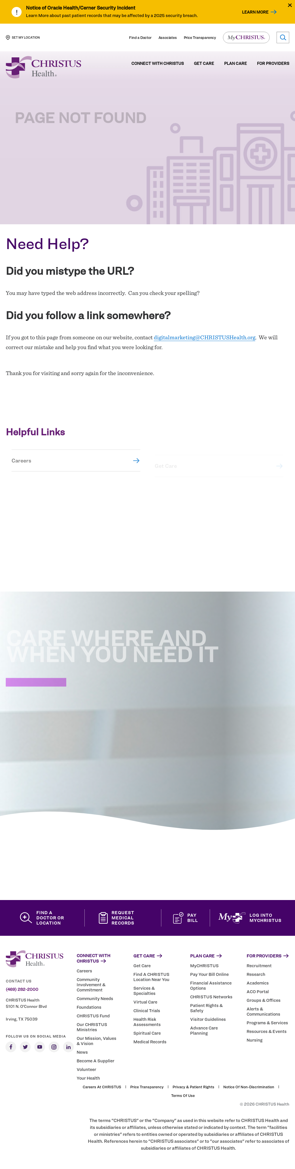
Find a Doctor (140, 37)
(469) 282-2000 (22, 989)
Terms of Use (183, 1095)
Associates (167, 37)
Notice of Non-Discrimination (248, 1087)
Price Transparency (200, 37)
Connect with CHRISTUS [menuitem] (157, 63)
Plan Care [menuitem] (235, 63)
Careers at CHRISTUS (102, 1087)
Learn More (255, 12)
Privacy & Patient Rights (193, 1087)
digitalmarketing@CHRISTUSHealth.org (204, 337)
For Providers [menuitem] (273, 63)
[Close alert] (290, 5)
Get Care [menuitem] (204, 63)
